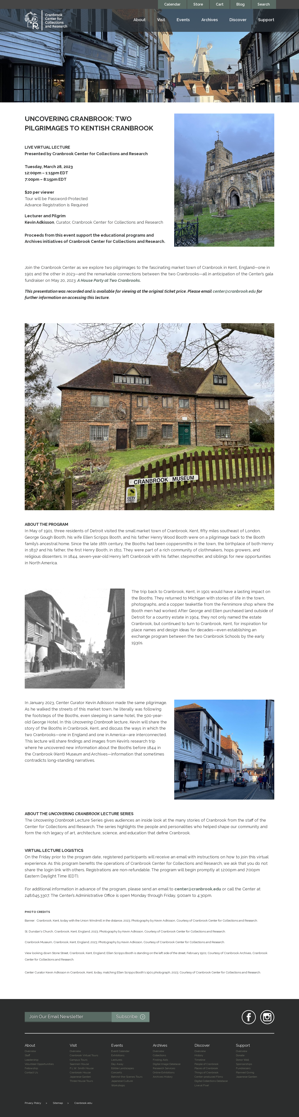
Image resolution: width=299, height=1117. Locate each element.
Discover (238, 20)
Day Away (117, 1064)
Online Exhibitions (163, 1072)
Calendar (172, 4)
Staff (27, 1055)
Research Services (164, 1068)
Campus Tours (78, 1059)
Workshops (118, 1085)
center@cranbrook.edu (234, 291)
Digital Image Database (166, 1064)
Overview (30, 1051)
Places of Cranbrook (206, 1068)
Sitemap (58, 1103)
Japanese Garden (80, 1076)
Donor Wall (242, 1059)
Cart (219, 4)
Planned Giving (245, 1072)
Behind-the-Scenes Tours (126, 1076)
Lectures (116, 1059)
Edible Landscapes (122, 1068)
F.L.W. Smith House (82, 1068)
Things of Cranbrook (207, 1072)
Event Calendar (120, 1051)
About (139, 20)
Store (198, 4)
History (199, 1055)
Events (183, 20)
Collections (159, 1055)
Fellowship (31, 1068)
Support (266, 20)
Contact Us (31, 1072)
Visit (161, 20)
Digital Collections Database (211, 1080)
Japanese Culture (122, 1080)
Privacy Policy (33, 1103)
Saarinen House (79, 1064)
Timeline (200, 1059)
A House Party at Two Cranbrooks (108, 280)
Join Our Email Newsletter (89, 1017)
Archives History (163, 1076)
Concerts (116, 1072)
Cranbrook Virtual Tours (84, 1055)
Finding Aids (160, 1059)
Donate (240, 1055)
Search (264, 4)
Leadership (31, 1059)
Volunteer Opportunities (39, 1064)
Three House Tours (81, 1080)
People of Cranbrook (207, 1064)
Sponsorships (244, 1064)
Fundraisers (243, 1068)
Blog (240, 4)
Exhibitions (117, 1055)
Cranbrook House (80, 1072)
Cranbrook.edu (83, 1103)
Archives (209, 20)
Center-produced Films (209, 1076)
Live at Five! (202, 1085)
